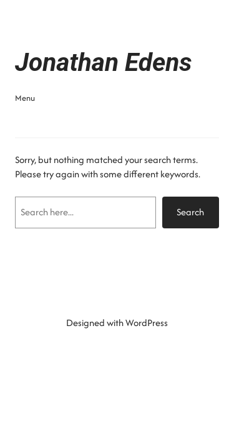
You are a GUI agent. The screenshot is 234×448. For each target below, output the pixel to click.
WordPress (146, 322)
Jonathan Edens (103, 62)
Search (190, 211)
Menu (25, 98)
